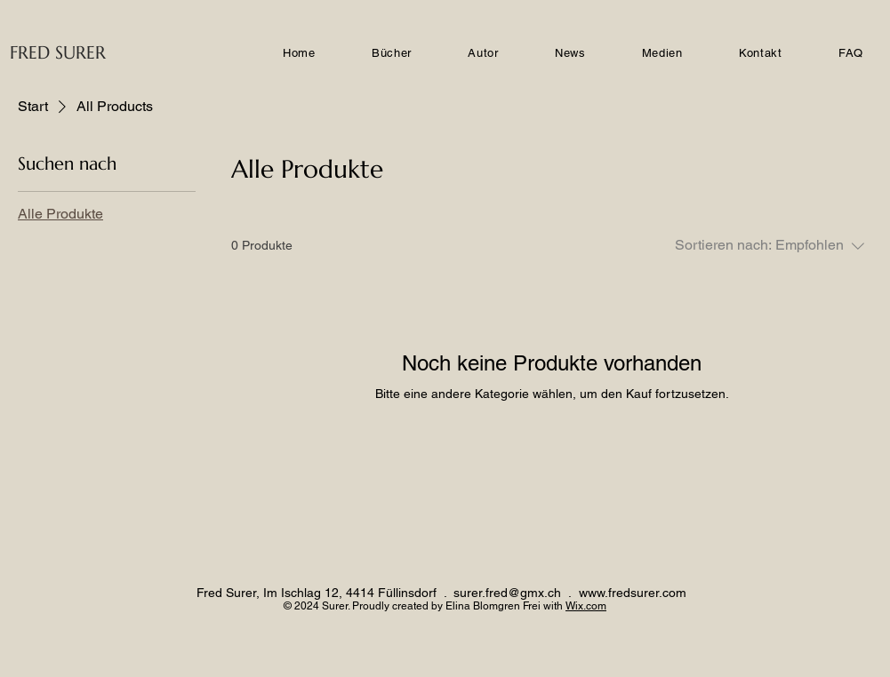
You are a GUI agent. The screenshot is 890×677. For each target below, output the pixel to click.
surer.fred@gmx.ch (507, 592)
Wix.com (585, 606)
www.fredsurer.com (632, 592)
